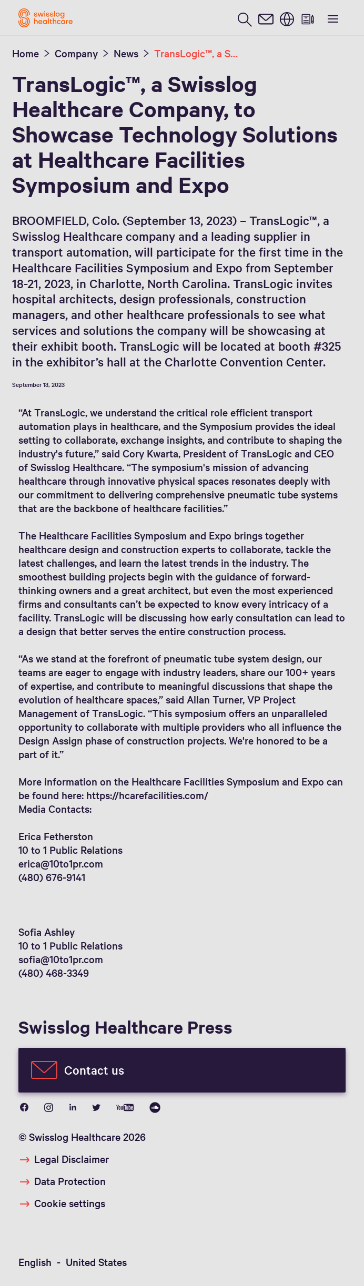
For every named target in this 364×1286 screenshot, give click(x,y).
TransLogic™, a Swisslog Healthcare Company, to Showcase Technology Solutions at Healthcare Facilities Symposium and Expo (199, 53)
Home (25, 53)
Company (76, 53)
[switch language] (286, 18)
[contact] (265, 18)
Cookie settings (69, 1203)
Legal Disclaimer (71, 1159)
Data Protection (70, 1181)
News (126, 53)
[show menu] (332, 18)
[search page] (244, 18)
